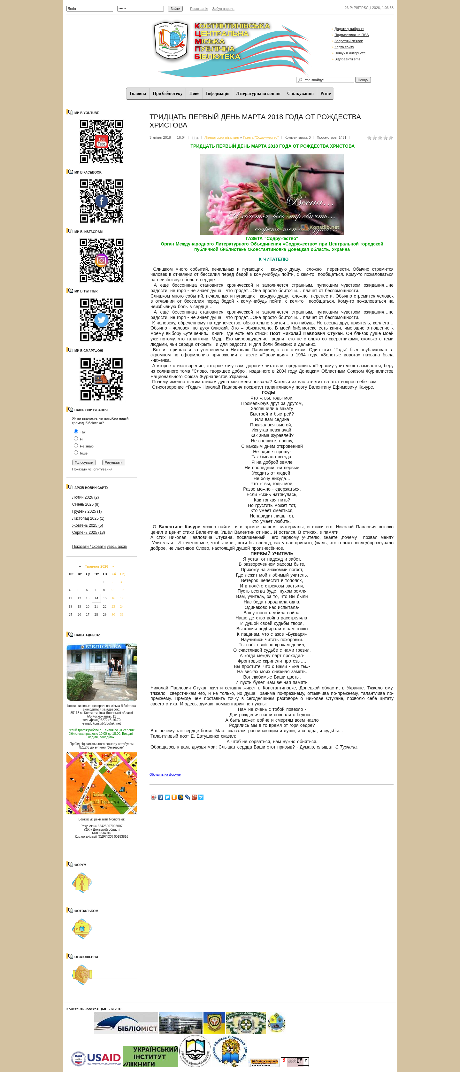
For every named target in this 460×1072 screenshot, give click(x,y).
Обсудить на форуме (165, 774)
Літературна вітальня (258, 93)
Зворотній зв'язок (348, 41)
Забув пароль (223, 9)
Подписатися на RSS (351, 35)
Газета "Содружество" (261, 137)
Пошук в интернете (349, 53)
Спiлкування (300, 93)
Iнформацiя (218, 93)
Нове (194, 93)
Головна (138, 93)
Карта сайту (344, 47)
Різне (325, 93)
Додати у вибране (349, 29)
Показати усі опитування (92, 469)
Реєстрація (199, 9)
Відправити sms (347, 59)
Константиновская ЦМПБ (88, 1009)
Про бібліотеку (167, 93)
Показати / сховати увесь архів (99, 546)
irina (195, 137)
